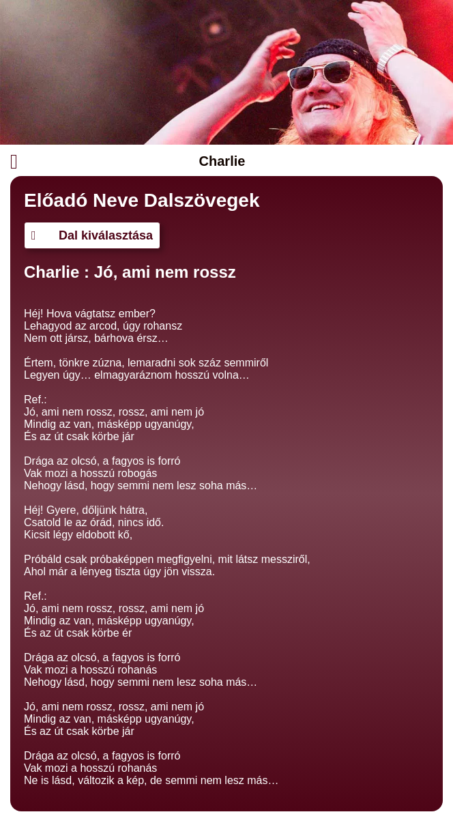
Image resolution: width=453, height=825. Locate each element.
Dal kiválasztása (92, 235)
